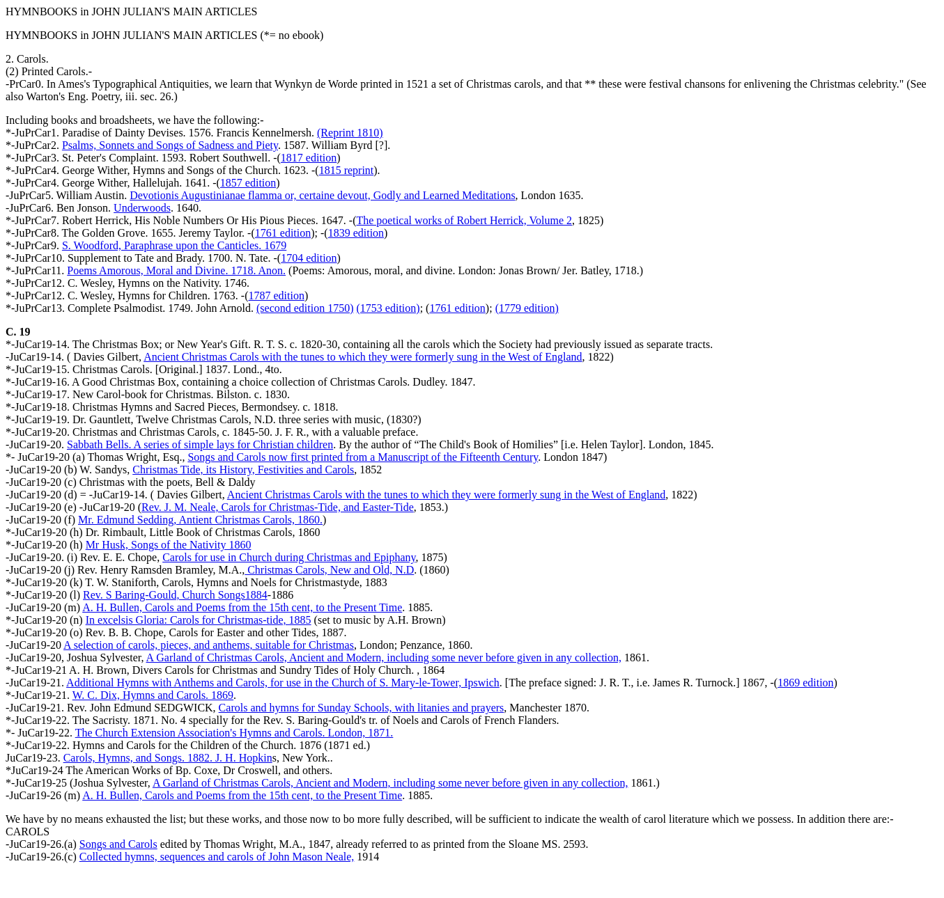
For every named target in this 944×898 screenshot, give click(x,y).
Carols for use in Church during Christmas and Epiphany (288, 557)
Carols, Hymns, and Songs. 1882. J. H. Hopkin (167, 758)
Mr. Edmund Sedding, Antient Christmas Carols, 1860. (200, 520)
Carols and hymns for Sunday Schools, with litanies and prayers (361, 708)
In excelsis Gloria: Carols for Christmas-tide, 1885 (198, 620)
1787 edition (276, 295)
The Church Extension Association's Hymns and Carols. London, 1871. (234, 733)
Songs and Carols (118, 844)
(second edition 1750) (305, 308)
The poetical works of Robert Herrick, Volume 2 (464, 220)
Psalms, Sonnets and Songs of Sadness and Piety (170, 145)
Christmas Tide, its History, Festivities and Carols (243, 469)
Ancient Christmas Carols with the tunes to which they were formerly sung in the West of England (363, 357)
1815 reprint (346, 170)
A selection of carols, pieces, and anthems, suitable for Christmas (208, 645)
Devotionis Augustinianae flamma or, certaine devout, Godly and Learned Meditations (322, 195)
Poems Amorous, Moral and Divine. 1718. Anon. (176, 270)
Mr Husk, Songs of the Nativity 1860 (169, 545)
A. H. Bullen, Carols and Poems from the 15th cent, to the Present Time (242, 607)
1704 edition (308, 258)
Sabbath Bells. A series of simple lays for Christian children (200, 444)
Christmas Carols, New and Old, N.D (329, 570)
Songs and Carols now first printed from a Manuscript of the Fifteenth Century (362, 457)
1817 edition (308, 158)
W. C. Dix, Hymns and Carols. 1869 (152, 695)
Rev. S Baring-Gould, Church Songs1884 (175, 595)
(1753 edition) (388, 308)
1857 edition (248, 183)
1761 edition (283, 233)
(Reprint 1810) (350, 133)
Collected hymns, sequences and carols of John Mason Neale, (217, 856)
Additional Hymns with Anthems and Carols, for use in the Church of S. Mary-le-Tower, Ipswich (283, 682)
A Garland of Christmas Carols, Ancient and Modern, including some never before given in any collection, (384, 657)
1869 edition (805, 682)
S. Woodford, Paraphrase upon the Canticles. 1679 (174, 245)
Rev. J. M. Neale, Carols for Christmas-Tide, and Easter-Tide (277, 507)
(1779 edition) (527, 308)
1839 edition (356, 233)
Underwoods (142, 208)
